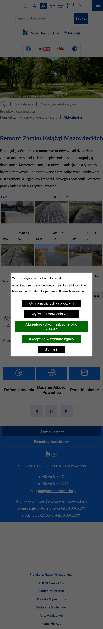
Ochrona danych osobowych (51, 303)
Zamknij (51, 349)
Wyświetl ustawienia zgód (51, 314)
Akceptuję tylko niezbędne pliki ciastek (51, 326)
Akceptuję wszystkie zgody (51, 339)
